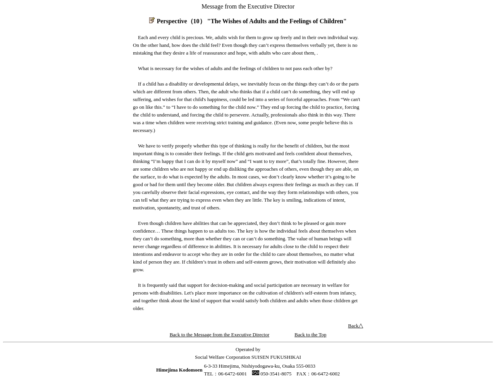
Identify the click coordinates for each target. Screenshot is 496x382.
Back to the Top (310, 334)
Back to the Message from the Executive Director (219, 334)
